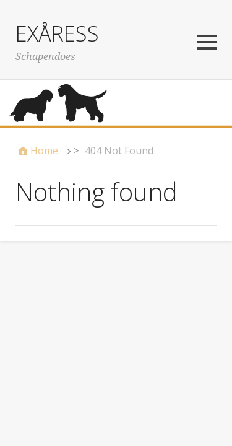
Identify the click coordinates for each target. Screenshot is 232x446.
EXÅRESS (57, 33)
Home (44, 150)
